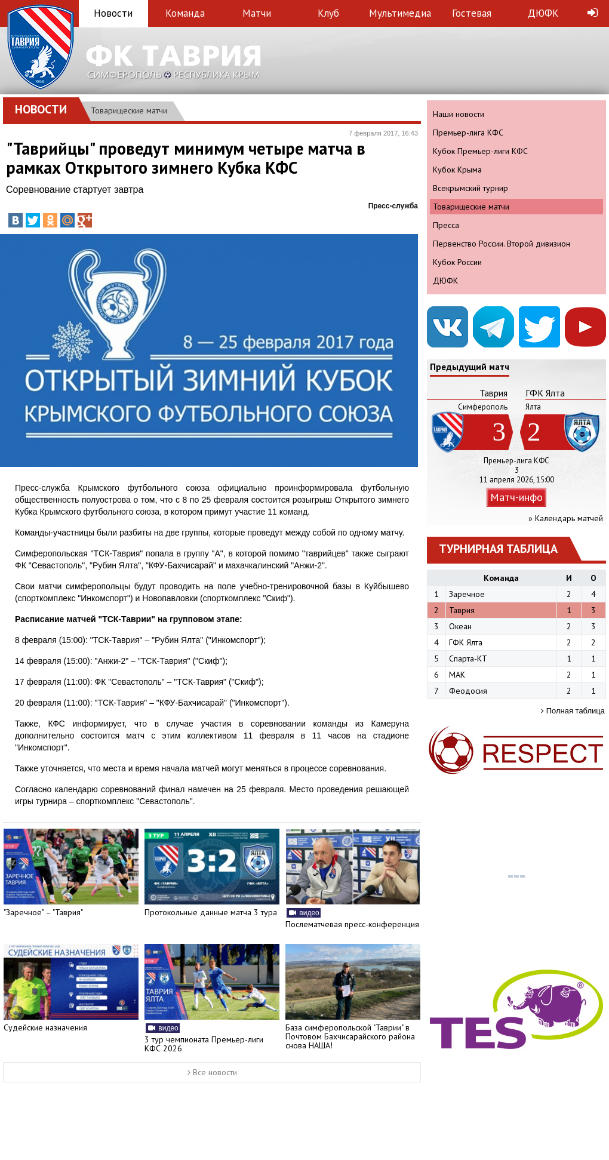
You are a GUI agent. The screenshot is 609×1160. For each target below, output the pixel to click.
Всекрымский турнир (470, 188)
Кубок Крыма (457, 169)
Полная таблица (573, 710)
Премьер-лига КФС (468, 132)
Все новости (212, 1072)
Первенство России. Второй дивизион (501, 243)
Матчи (256, 13)
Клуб (328, 13)
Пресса (446, 225)
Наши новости (458, 114)
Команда (185, 13)
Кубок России (457, 262)
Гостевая (471, 13)
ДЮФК (543, 13)
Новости (113, 13)
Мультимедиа (400, 13)
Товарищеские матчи (129, 110)
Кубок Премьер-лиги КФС (480, 151)
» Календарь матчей (565, 518)
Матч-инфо (516, 497)
